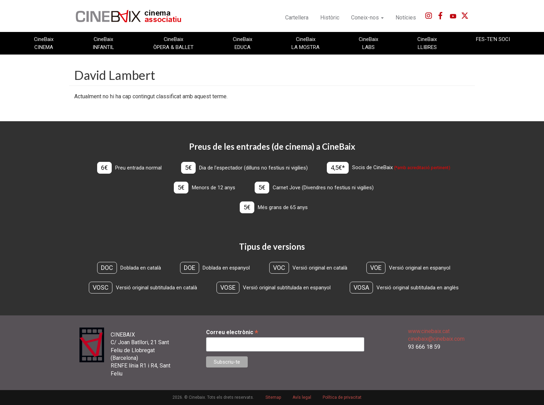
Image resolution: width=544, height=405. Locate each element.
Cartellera (296, 17)
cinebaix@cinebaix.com (436, 339)
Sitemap (273, 397)
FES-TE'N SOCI (493, 39)
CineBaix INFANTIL (103, 43)
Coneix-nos (367, 17)
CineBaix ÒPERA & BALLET (173, 43)
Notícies (406, 17)
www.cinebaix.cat (429, 331)
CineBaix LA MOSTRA (305, 43)
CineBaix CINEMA (43, 43)
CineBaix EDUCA (242, 43)
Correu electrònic (232, 332)
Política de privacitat (342, 397)
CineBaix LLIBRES (427, 43)
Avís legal (301, 397)
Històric (329, 17)
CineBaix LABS (368, 43)
